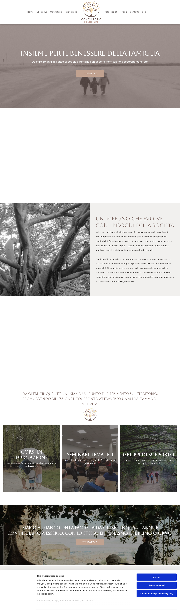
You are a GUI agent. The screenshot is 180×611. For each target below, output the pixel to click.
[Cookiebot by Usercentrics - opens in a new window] (18, 605)
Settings (142, 605)
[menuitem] (30, 12)
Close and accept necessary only (156, 584)
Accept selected (157, 576)
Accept (156, 568)
